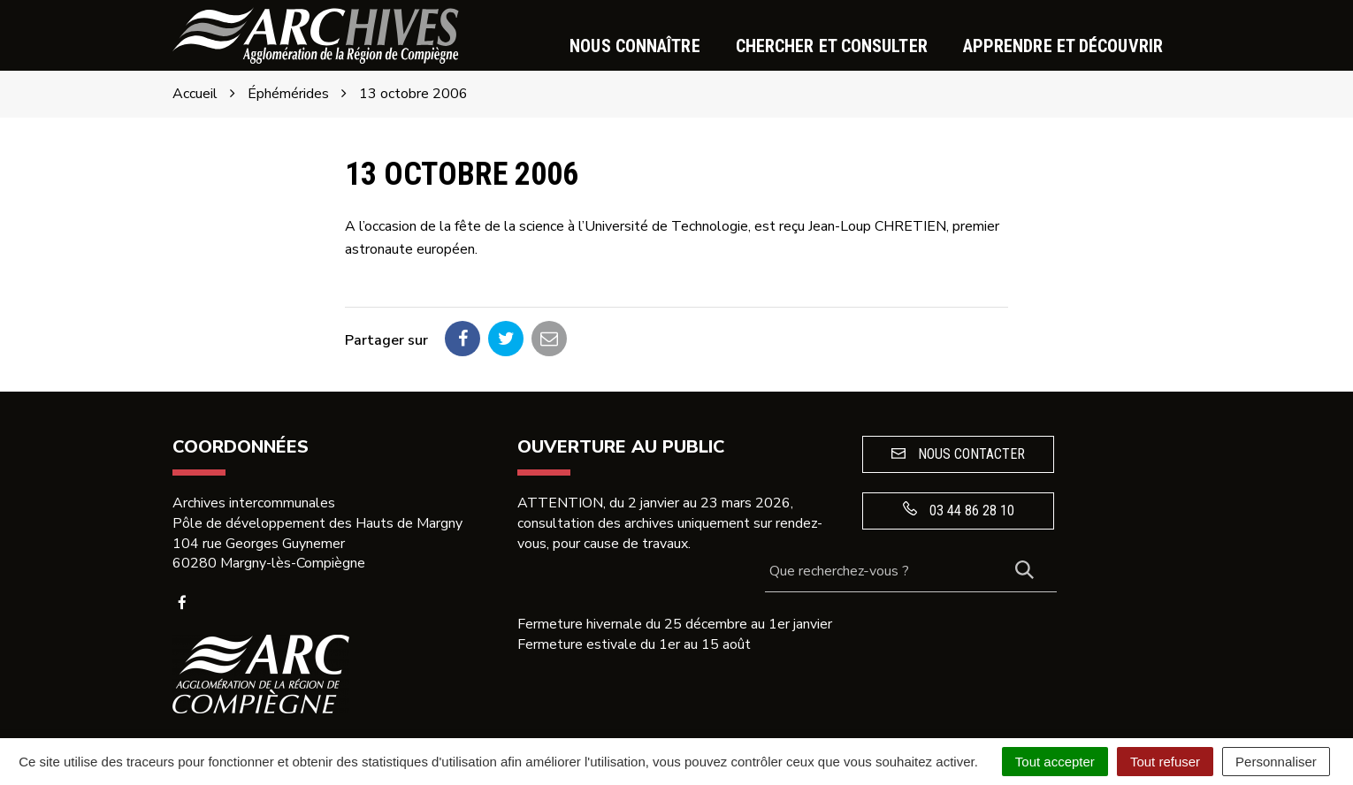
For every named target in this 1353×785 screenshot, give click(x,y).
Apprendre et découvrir (1063, 46)
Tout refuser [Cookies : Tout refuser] (1165, 761)
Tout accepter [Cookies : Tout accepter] (1055, 761)
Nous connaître (634, 46)
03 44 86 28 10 (958, 510)
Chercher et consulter (832, 46)
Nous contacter (958, 454)
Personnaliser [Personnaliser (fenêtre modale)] (1276, 761)
